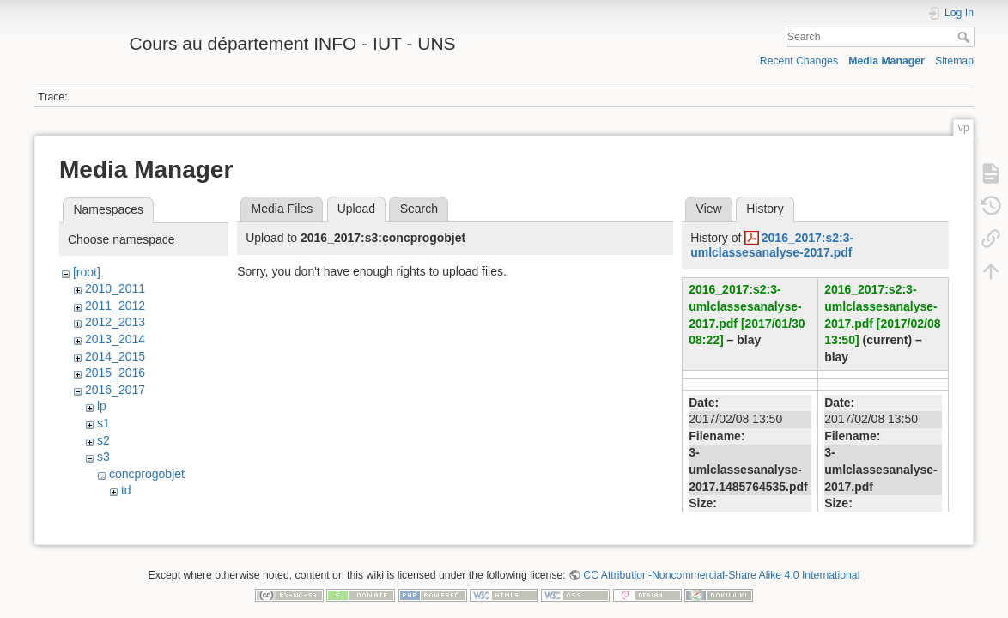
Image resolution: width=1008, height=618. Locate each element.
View (709, 208)
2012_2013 (115, 322)
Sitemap (954, 61)
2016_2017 (115, 390)
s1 (103, 423)
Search (965, 37)
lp (101, 406)
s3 (103, 457)
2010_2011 (115, 288)
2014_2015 (115, 356)
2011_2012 (115, 305)
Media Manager (886, 61)
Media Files (282, 208)
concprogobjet (147, 474)
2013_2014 (115, 339)
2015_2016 (115, 372)
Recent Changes (799, 61)
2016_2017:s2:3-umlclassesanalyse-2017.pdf (771, 245)
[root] (86, 272)
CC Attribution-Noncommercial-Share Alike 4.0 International (721, 561)
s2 (103, 440)
